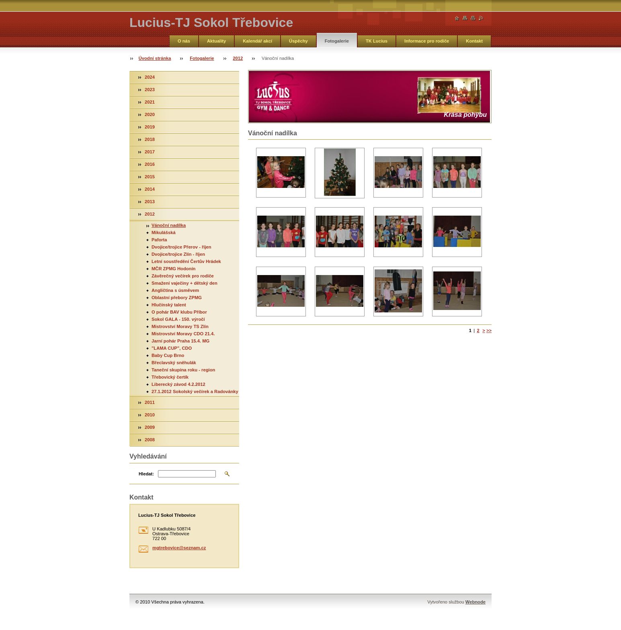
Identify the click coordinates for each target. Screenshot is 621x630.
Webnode (475, 601)
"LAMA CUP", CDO (172, 348)
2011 (150, 402)
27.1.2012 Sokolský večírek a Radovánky (195, 391)
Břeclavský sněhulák (174, 362)
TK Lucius (376, 41)
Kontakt (474, 41)
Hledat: (146, 473)
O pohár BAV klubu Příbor (179, 312)
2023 (150, 89)
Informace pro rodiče (426, 41)
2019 (150, 126)
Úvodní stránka (155, 58)
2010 (150, 414)
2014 (150, 189)
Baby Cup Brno (168, 355)
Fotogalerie (337, 41)
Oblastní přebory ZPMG (177, 297)
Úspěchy (298, 41)
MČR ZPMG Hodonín (173, 268)
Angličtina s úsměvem (175, 290)
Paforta (159, 239)
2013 (150, 201)
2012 (238, 58)
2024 (150, 77)
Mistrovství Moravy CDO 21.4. (183, 333)
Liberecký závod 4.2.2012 (178, 384)
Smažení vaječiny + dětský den (184, 283)
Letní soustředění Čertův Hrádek (186, 261)
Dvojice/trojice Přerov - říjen (181, 247)
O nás (184, 41)
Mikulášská (164, 232)
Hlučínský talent (169, 304)
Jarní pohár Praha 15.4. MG (180, 340)
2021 (150, 102)
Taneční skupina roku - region (183, 369)
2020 (150, 114)
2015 (150, 176)
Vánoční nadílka (169, 225)
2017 (150, 151)
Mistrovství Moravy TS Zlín (180, 326)
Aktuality (216, 41)
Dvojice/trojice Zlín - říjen (178, 254)
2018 (150, 139)
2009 (150, 427)
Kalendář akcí (257, 41)
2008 (150, 439)
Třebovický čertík (170, 377)
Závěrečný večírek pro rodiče (183, 275)
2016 (150, 164)
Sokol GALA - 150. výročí (178, 319)
